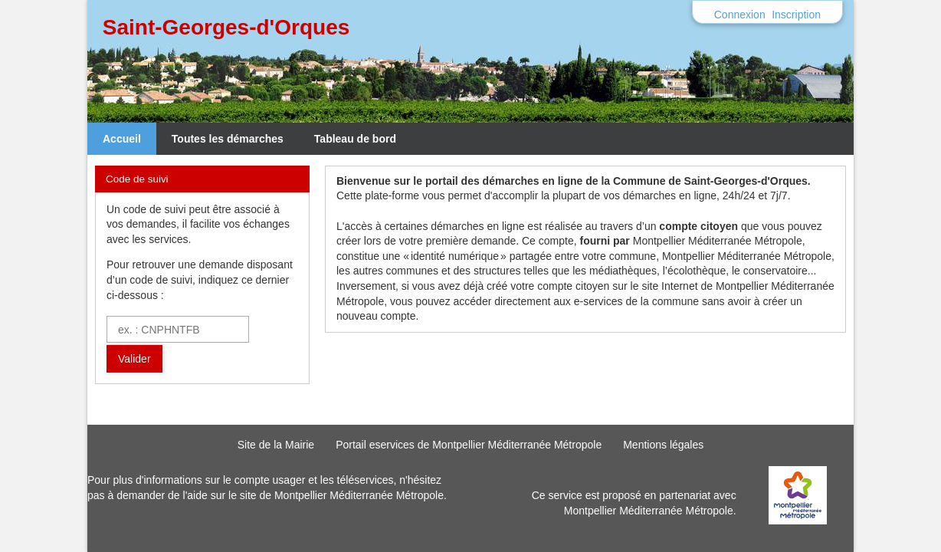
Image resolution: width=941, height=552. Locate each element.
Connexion (740, 14)
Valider (134, 359)
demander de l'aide (162, 495)
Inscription (796, 14)
